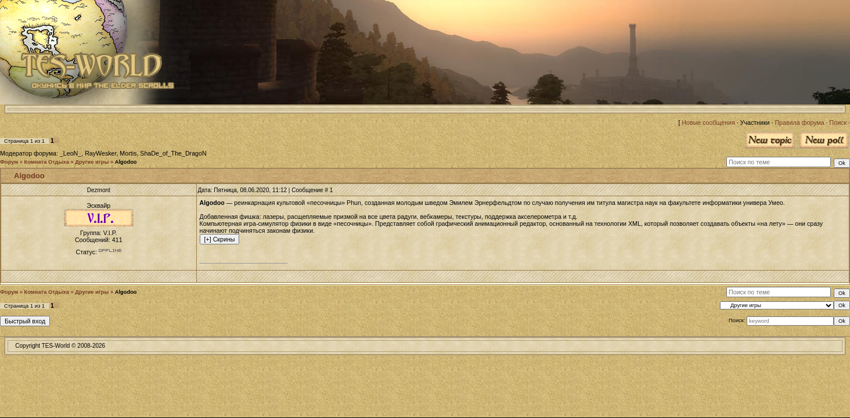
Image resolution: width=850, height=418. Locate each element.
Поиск (838, 122)
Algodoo (126, 162)
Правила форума (799, 122)
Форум (9, 162)
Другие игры (92, 162)
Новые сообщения (708, 122)
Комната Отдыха (46, 162)
